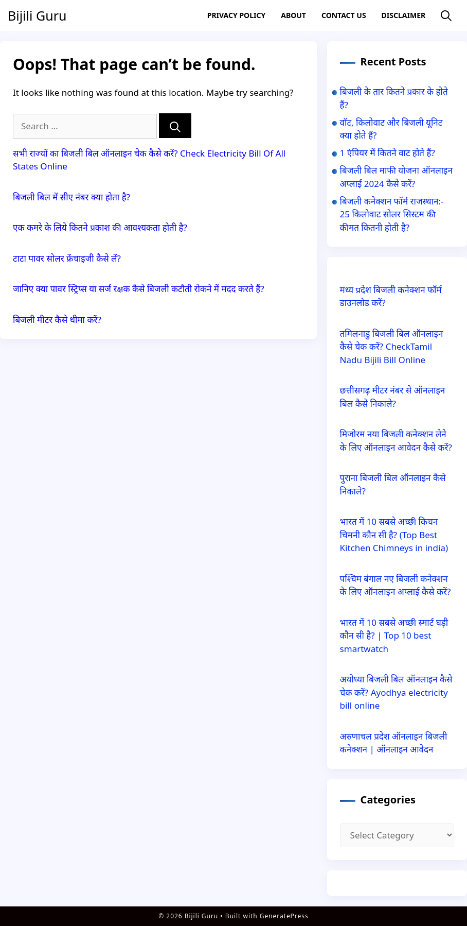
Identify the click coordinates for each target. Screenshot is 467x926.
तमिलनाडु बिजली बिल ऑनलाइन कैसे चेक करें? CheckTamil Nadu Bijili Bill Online (391, 347)
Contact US (343, 15)
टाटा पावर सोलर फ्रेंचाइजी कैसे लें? (67, 258)
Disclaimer (404, 15)
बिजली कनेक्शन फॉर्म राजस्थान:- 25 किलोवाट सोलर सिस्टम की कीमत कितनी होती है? (392, 214)
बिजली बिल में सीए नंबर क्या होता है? (71, 197)
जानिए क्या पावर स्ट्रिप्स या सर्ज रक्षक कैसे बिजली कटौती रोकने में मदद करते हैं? (138, 289)
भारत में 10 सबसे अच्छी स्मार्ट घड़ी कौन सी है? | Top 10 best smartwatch (394, 635)
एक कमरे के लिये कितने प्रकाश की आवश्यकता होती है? (100, 227)
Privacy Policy (236, 15)
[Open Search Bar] (446, 16)
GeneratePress (284, 916)
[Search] (175, 126)
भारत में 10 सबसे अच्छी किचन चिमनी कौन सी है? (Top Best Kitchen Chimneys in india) (394, 535)
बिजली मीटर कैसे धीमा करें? (57, 319)
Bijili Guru (37, 15)
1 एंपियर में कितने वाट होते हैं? (387, 153)
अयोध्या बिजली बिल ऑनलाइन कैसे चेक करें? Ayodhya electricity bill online (396, 692)
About (293, 15)
